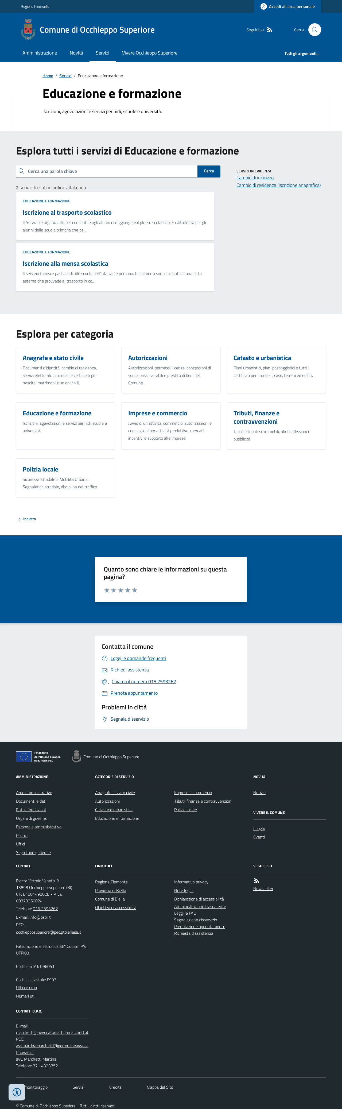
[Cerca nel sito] (312, 29)
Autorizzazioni (107, 801)
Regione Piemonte (35, 6)
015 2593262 (45, 908)
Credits (115, 1087)
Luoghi (259, 828)
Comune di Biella (110, 899)
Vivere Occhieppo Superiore (149, 52)
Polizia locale (185, 809)
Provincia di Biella (110, 890)
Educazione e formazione (46, 201)
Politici (22, 835)
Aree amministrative (34, 792)
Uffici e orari (26, 987)
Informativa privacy (191, 882)
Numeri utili (26, 996)
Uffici (20, 844)
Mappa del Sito (160, 1087)
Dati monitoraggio (32, 1087)
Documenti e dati (31, 801)
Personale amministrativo (38, 827)
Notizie (259, 792)
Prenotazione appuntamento (199, 926)
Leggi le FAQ (185, 913)
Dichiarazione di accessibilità (199, 899)
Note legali (183, 890)
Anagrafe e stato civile (115, 792)
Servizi (102, 52)
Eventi (259, 837)
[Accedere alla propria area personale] (287, 6)
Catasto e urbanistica (114, 809)
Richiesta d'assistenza (193, 933)
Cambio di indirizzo (255, 177)
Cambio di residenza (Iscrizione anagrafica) (278, 185)
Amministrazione (39, 52)
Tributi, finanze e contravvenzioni (203, 801)
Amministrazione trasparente (200, 906)
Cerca (209, 171)
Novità (76, 52)
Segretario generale (33, 852)
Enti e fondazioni (31, 809)
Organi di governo (31, 818)
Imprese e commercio (193, 792)
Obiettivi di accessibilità (115, 907)
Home (47, 75)
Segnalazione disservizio (195, 920)
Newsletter (263, 888)
